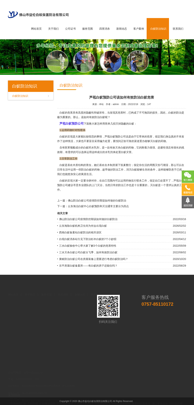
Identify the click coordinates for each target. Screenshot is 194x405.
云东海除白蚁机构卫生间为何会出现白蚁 (83, 225)
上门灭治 (97, 185)
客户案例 (138, 28)
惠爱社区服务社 (141, 401)
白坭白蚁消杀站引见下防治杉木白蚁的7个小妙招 (87, 239)
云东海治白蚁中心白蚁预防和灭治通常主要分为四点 (98, 206)
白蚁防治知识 (158, 28)
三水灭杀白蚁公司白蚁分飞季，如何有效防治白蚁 (88, 252)
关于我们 (53, 28)
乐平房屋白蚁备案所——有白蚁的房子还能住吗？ (88, 265)
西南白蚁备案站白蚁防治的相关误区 (80, 232)
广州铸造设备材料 (119, 401)
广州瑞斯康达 (65, 401)
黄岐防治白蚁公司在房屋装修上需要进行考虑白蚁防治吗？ (93, 259)
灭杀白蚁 (120, 147)
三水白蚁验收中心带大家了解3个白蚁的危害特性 (87, 245)
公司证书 (70, 28)
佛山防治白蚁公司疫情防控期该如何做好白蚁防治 (97, 200)
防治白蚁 (99, 117)
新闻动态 (121, 28)
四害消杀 (104, 28)
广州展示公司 (100, 401)
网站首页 (36, 28)
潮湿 (165, 165)
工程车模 (32, 401)
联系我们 (178, 28)
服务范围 (87, 28)
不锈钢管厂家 (18, 401)
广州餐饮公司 (48, 401)
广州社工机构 (82, 401)
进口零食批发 (160, 401)
